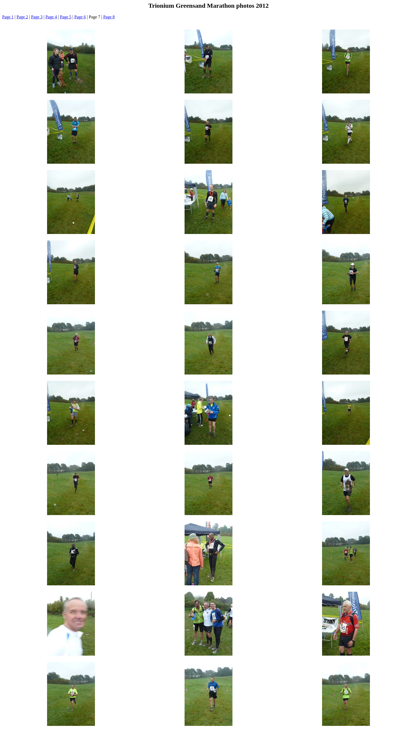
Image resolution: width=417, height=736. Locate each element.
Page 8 (109, 17)
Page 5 (65, 17)
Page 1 (8, 17)
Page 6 (80, 17)
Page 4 (51, 17)
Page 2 (22, 17)
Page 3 (37, 17)
